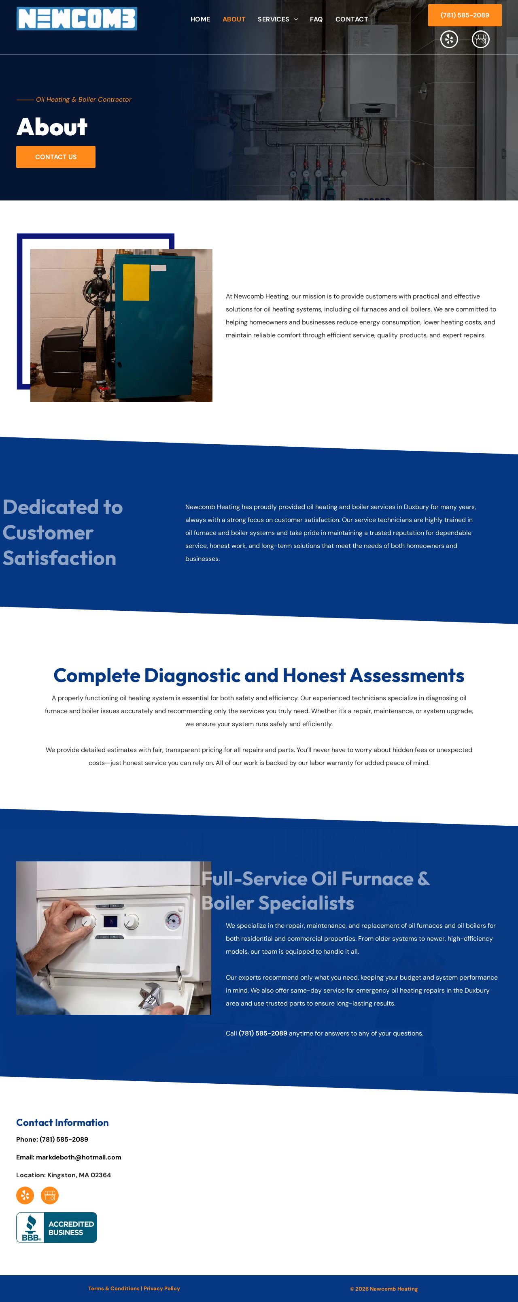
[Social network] (481, 40)
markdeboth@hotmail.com (78, 1157)
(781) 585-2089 (263, 1033)
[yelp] (449, 40)
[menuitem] (201, 19)
